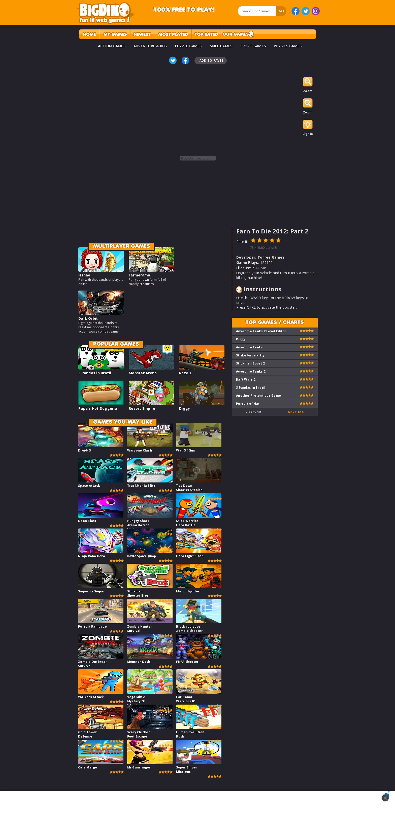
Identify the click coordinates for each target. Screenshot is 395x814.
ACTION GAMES (111, 46)
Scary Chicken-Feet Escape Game (139, 736)
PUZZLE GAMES (188, 46)
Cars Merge (87, 767)
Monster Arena (143, 373)
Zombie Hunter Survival (139, 628)
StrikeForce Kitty (250, 355)
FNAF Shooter (187, 662)
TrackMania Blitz (141, 485)
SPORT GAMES (253, 46)
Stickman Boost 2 (250, 363)
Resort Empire (142, 408)
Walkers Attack (91, 697)
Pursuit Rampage (92, 626)
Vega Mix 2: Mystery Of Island (136, 701)
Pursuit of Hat (248, 403)
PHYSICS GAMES (288, 46)
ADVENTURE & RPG (150, 46)
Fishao (84, 275)
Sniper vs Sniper (91, 591)
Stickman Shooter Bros (138, 593)
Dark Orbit (88, 318)
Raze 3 (185, 373)
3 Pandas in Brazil (94, 373)
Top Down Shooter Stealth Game (189, 489)
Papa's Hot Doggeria (97, 408)
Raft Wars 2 (245, 379)
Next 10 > (296, 412)
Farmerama (139, 275)
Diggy (184, 408)
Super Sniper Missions (186, 769)
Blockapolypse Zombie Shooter (189, 628)
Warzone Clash (139, 450)
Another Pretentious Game (258, 395)
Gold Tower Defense (87, 734)
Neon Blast (87, 521)
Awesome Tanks (249, 347)
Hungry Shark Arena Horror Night (138, 525)
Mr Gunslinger (139, 767)
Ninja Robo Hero (91, 556)
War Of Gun (185, 450)
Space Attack (89, 485)
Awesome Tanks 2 (251, 371)
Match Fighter (188, 591)
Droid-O (84, 450)
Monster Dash (138, 662)
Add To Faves (212, 60)
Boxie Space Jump (141, 556)
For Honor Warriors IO (185, 699)
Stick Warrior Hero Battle (187, 523)
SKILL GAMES (221, 46)
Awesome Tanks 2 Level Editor (261, 331)
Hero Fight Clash (190, 556)
